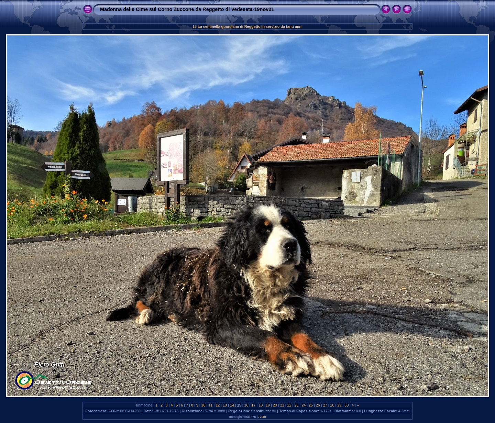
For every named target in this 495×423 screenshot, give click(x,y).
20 (275, 405)
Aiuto (262, 417)
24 (303, 405)
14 (232, 405)
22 (289, 405)
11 (210, 405)
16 (246, 405)
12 (217, 405)
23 (296, 405)
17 (253, 405)
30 (346, 405)
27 (325, 405)
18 (260, 405)
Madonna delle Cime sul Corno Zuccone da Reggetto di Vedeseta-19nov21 (187, 9)
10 (203, 405)
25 (311, 405)
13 (225, 405)
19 (268, 405)
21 (282, 405)
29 (339, 405)
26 (318, 405)
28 (332, 405)
